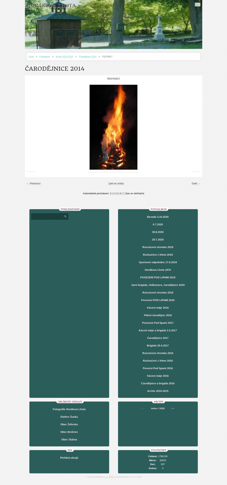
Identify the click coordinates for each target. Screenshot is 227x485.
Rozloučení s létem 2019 (158, 254)
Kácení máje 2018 (158, 307)
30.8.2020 (157, 232)
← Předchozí (34, 183)
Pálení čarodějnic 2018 (158, 315)
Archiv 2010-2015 (64, 56)
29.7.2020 (157, 239)
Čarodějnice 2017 (157, 338)
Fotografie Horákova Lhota (69, 409)
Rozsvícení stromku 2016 (157, 353)
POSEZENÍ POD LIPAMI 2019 (157, 277)
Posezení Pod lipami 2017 (157, 322)
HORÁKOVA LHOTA (51, 5)
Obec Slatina (69, 439)
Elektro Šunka (69, 416)
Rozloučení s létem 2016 (158, 360)
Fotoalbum (45, 56)
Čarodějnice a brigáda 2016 (158, 383)
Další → (196, 183)
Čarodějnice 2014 (87, 56)
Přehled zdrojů (69, 457)
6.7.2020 (158, 224)
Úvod (31, 56)
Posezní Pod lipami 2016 (158, 368)
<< (142, 408)
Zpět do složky (116, 183)
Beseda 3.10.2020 (158, 216)
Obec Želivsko (69, 424)
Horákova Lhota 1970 (158, 269)
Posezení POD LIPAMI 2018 (157, 300)
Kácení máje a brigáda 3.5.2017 (158, 330)
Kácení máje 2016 (158, 375)
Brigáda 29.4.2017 (158, 345)
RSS (111, 477)
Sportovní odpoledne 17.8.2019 (158, 262)
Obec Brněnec (69, 432)
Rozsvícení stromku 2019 (157, 247)
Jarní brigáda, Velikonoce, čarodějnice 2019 (158, 285)
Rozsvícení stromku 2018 (157, 292)
